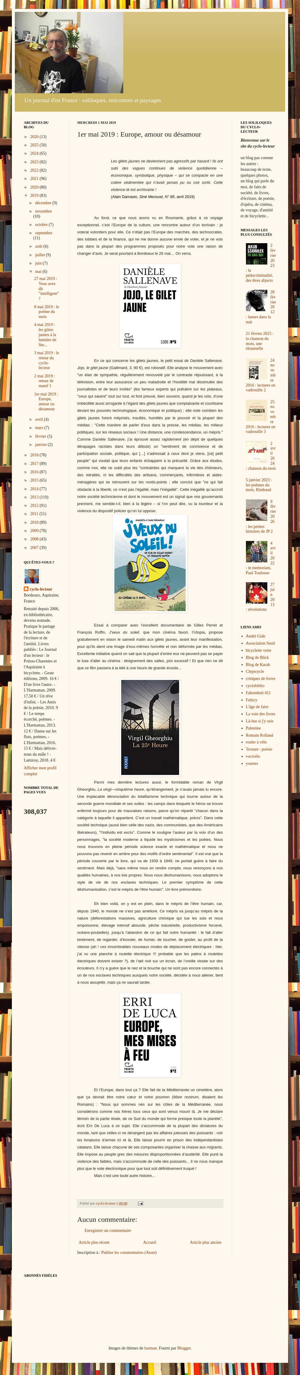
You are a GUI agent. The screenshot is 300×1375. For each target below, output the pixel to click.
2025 (35, 145)
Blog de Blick (257, 657)
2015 (35, 480)
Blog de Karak (258, 664)
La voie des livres (260, 714)
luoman (150, 1348)
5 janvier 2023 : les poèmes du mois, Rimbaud (259, 485)
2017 (35, 463)
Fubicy (252, 700)
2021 (35, 178)
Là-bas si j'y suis (260, 721)
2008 (35, 539)
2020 (35, 187)
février (41, 436)
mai (38, 271)
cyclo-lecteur (41, 589)
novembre (43, 211)
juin (38, 263)
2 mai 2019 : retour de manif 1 (44, 381)
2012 (35, 505)
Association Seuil (260, 643)
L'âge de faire (257, 707)
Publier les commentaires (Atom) (129, 1252)
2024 (35, 153)
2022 (35, 170)
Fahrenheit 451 (258, 693)
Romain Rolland (259, 735)
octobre (41, 224)
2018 (35, 455)
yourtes (252, 763)
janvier (41, 444)
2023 (35, 162)
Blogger (183, 1348)
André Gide (256, 636)
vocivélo (253, 756)
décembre (43, 203)
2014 (35, 489)
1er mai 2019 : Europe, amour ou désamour (46, 401)
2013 (35, 497)
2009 (35, 531)
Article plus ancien (205, 1242)
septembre (43, 233)
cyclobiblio (255, 685)
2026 (35, 137)
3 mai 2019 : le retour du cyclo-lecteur (46, 360)
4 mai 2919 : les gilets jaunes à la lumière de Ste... (45, 334)
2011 (35, 514)
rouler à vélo (256, 742)
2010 (35, 522)
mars (39, 427)
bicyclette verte (258, 650)
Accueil (149, 1242)
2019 (35, 195)
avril (39, 419)
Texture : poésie (259, 749)
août (39, 246)
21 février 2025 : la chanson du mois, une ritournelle (260, 341)
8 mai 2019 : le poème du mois (46, 312)
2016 (35, 472)
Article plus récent (94, 1242)
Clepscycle (255, 671)
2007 (35, 547)
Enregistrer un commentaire (108, 1230)
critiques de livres (261, 678)
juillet (40, 255)
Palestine (253, 728)
